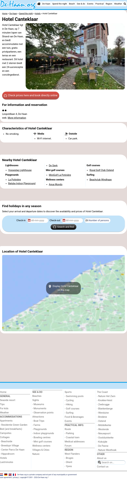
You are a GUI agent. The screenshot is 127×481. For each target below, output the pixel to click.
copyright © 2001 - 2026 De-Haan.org (33, 477)
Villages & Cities (40, 450)
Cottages (5, 437)
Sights (35, 400)
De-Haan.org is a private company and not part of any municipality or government (47, 474)
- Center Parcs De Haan (12, 449)
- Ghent (68, 462)
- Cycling (69, 400)
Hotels (3, 458)
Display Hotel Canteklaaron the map (63, 288)
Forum (68, 445)
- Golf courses (72, 408)
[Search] (125, 3)
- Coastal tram (72, 437)
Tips (2, 404)
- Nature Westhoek (107, 450)
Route (68, 429)
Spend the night (59, 3)
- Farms (36, 425)
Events (90, 3)
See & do (81, 3)
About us (101, 458)
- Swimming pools (74, 396)
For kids (4, 408)
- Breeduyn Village (9, 445)
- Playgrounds (39, 429)
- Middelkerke (104, 425)
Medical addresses (75, 441)
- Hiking (69, 404)
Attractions (38, 416)
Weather (118, 3)
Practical (99, 3)
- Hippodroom (7, 454)
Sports (68, 392)
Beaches (37, 396)
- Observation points (43, 412)
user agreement (6, 477)
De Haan (46, 3)
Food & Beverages (74, 417)
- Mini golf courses (42, 441)
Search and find (63, 226)
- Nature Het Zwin (106, 396)
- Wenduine (103, 412)
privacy (16, 477)
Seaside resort (7, 400)
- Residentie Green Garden (13, 425)
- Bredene (102, 417)
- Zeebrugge (103, 404)
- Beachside (6, 441)
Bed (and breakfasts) (11, 429)
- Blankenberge (105, 408)
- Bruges (69, 458)
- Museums (38, 404)
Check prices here (30, 95)
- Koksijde (102, 441)
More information (17, 117)
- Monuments (39, 408)
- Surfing (69, 412)
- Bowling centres (41, 437)
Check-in (21, 220)
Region (109, 3)
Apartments (6, 420)
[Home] (39, 3)
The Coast (102, 392)
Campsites (5, 433)
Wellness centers (41, 445)
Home (3, 392)
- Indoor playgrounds (43, 433)
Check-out (55, 220)
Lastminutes (6, 462)
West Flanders (72, 454)
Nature (36, 454)
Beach (72, 3)
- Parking (69, 433)
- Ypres (68, 466)
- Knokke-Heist (104, 400)
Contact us (102, 466)
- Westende (103, 429)
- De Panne (102, 446)
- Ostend (101, 421)
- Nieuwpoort (104, 433)
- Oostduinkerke (105, 437)
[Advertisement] (63, 149)
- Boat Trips (38, 421)
